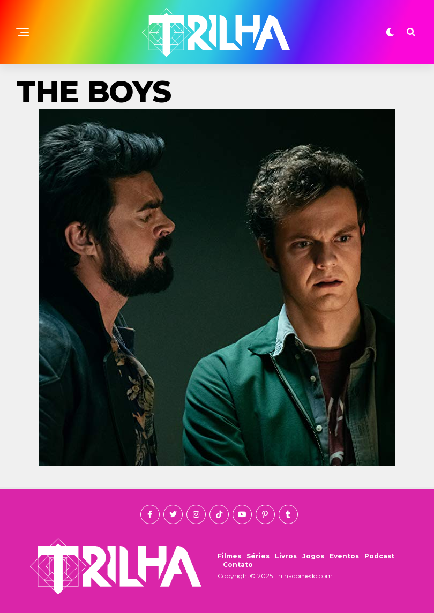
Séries (258, 556)
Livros (286, 556)
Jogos (313, 556)
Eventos (344, 556)
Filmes (229, 556)
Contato (238, 564)
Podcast (379, 556)
